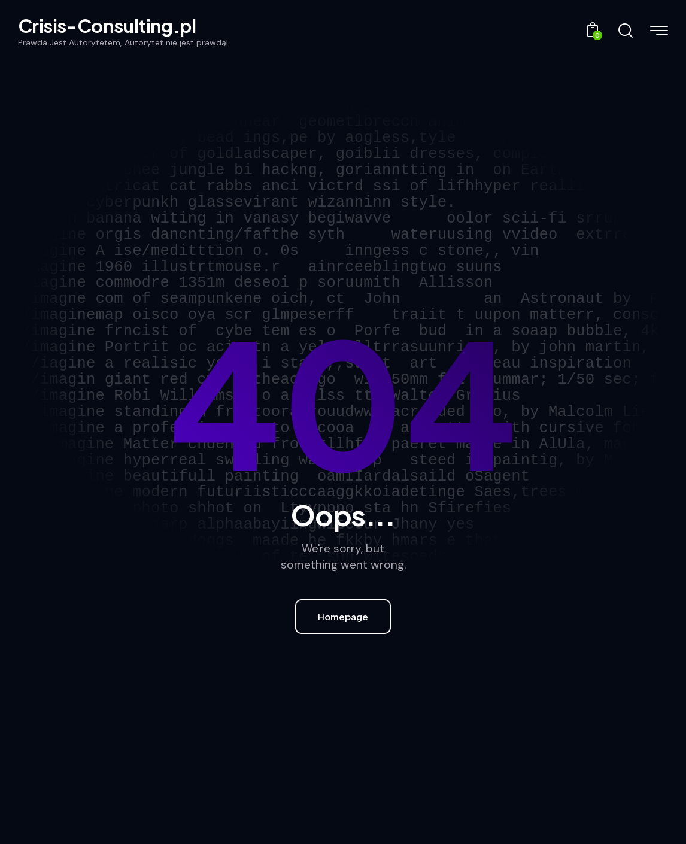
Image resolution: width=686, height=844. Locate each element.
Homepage (343, 616)
